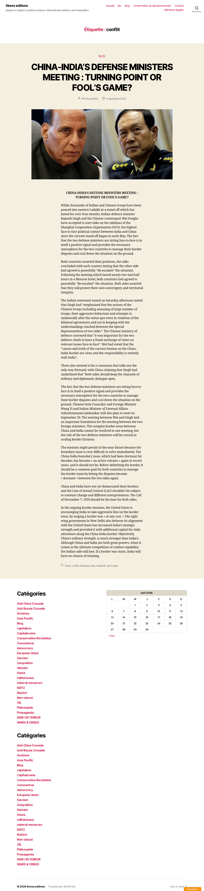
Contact (179, 5)
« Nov (111, 635)
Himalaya (84, 565)
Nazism (22, 691)
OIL (19, 701)
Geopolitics (25, 662)
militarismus (26, 677)
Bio (119, 5)
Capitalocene (26, 633)
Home (21, 672)
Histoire (22, 667)
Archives (23, 613)
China (68, 565)
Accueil (110, 5)
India (92, 565)
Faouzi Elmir (92, 98)
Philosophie (25, 706)
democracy (25, 647)
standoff (100, 565)
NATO (21, 686)
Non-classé (25, 696)
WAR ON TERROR (29, 716)
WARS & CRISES (28, 721)
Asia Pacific (25, 618)
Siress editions (17, 5)
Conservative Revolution (34, 637)
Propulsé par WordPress (62, 883)
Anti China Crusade (31, 603)
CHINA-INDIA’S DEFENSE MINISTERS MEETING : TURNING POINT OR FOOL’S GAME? (102, 77)
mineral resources (30, 682)
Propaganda (25, 711)
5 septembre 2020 (116, 98)
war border (112, 565)
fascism (22, 657)
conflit (75, 565)
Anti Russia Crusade (31, 608)
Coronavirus (25, 642)
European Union (28, 652)
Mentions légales (174, 9)
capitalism (24, 628)
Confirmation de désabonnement (152, 5)
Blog (127, 5)
